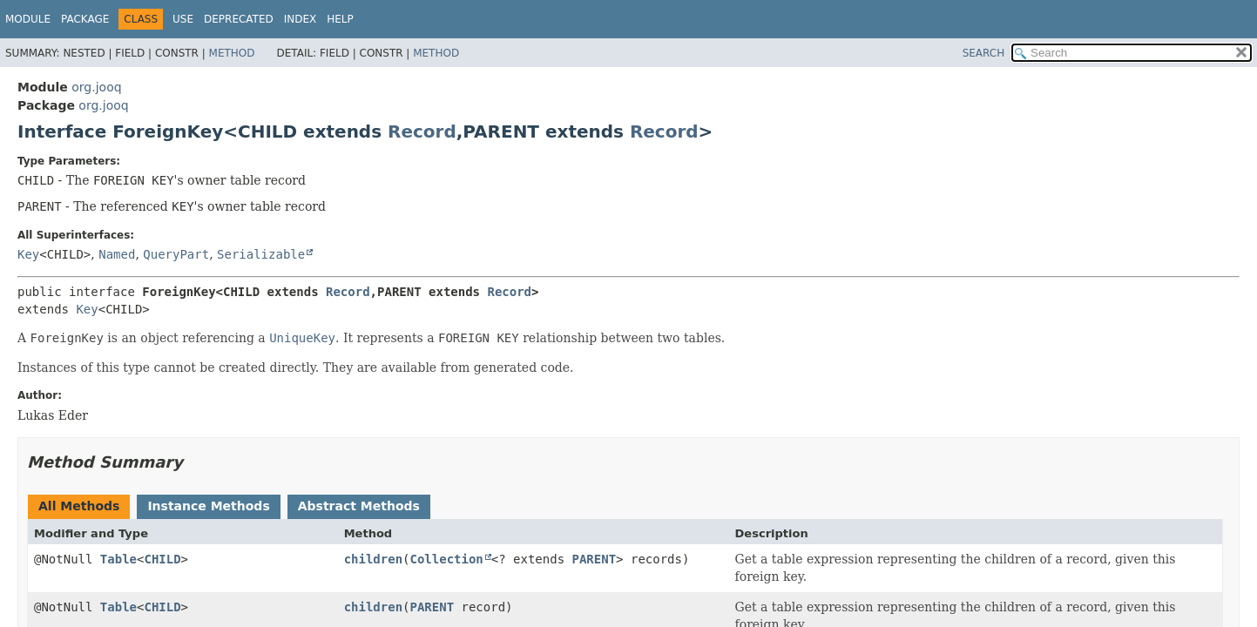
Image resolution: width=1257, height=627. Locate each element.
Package (85, 19)
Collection (446, 559)
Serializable (261, 254)
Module (28, 19)
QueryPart (176, 254)
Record (422, 131)
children (373, 559)
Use (182, 19)
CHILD (162, 559)
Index (300, 19)
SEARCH (984, 53)
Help (340, 19)
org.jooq (96, 87)
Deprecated (239, 19)
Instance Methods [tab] (208, 506)
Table (118, 559)
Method (232, 53)
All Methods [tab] (78, 506)
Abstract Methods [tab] (359, 506)
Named (116, 254)
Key (28, 254)
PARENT (594, 559)
